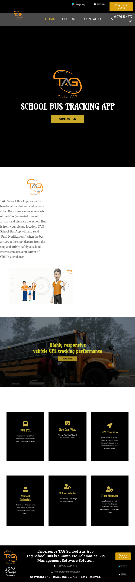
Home (50, 19)
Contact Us (94, 19)
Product (69, 19)
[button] (41, 286)
